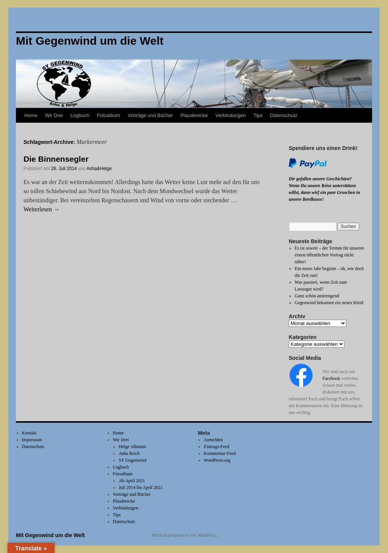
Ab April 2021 (132, 480)
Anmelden (213, 439)
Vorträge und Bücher (150, 115)
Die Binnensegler (56, 159)
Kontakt (29, 433)
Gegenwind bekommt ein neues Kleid (329, 302)
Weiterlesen (41, 209)
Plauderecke (194, 115)
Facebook (331, 378)
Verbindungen (230, 115)
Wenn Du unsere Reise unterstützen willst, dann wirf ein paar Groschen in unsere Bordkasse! (324, 192)
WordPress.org (217, 460)
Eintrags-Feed (216, 446)
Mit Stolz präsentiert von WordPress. (184, 535)
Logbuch (79, 115)
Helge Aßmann (132, 446)
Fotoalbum (108, 115)
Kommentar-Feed (220, 453)
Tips (258, 115)
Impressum (32, 439)
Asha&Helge (99, 168)
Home (31, 115)
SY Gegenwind (132, 460)
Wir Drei (54, 115)
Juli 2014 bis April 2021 (141, 487)
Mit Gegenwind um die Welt (50, 535)
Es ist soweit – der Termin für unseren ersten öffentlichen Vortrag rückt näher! (329, 254)
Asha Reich (129, 453)
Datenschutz (283, 115)
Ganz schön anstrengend (317, 295)
